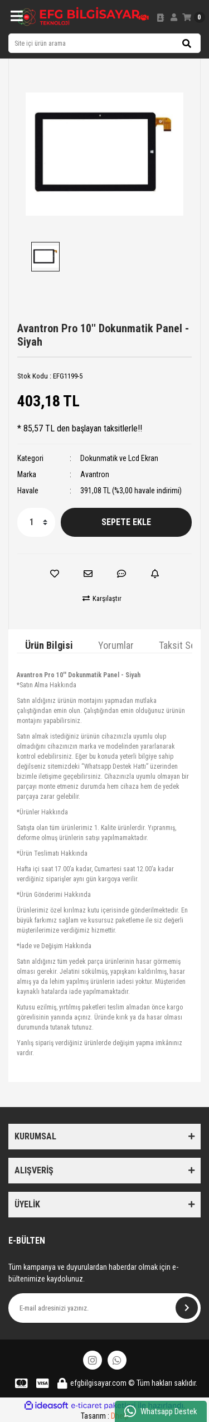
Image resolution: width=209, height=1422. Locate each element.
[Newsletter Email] (104, 1308)
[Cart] (193, 17)
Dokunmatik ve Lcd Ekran (119, 458)
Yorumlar (116, 645)
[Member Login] (174, 17)
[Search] (104, 43)
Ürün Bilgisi (49, 645)
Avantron (94, 474)
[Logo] (79, 17)
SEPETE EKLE (126, 522)
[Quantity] (36, 522)
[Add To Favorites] (54, 573)
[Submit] (187, 1308)
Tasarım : (105, 1415)
